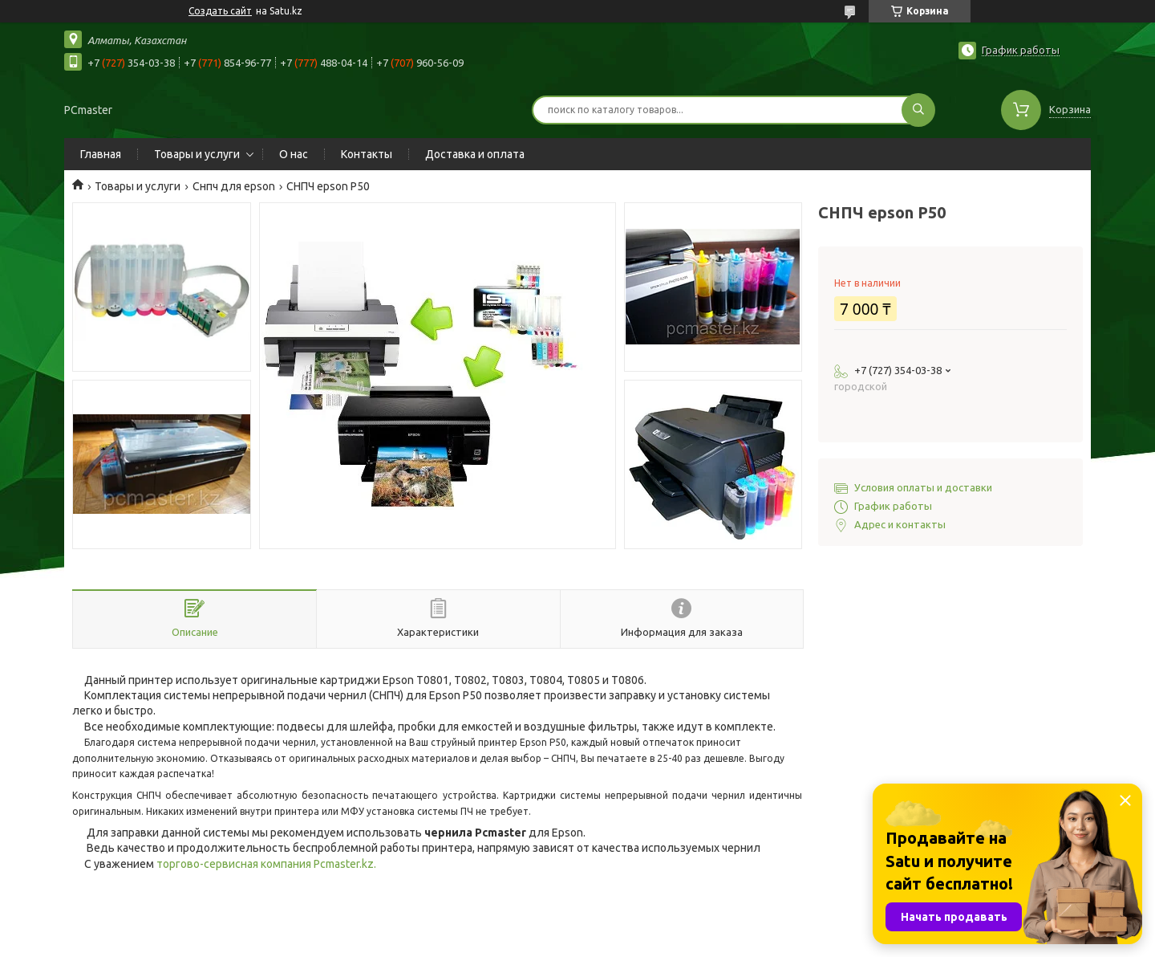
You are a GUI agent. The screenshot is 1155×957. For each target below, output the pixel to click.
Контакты (366, 154)
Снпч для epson (233, 186)
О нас (293, 154)
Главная (100, 154)
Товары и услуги (197, 154)
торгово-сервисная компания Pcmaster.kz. (266, 863)
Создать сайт (220, 11)
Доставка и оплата (475, 154)
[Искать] (918, 110)
